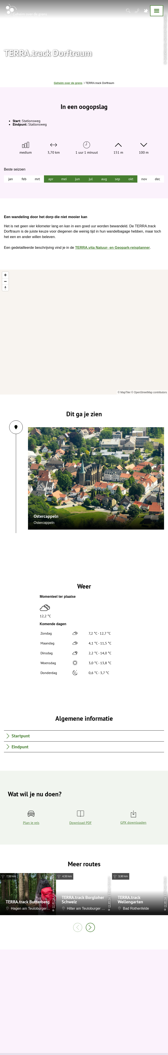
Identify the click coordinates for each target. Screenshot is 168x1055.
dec (157, 179)
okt (130, 179)
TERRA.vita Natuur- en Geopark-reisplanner (112, 247)
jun (77, 179)
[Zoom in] (5, 275)
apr (50, 179)
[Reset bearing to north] (5, 288)
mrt (37, 179)
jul (91, 179)
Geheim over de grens (68, 83)
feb (24, 179)
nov (144, 179)
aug (104, 179)
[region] (84, 332)
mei (64, 179)
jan (10, 179)
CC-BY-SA (28, 500)
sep (117, 179)
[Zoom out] (5, 281)
